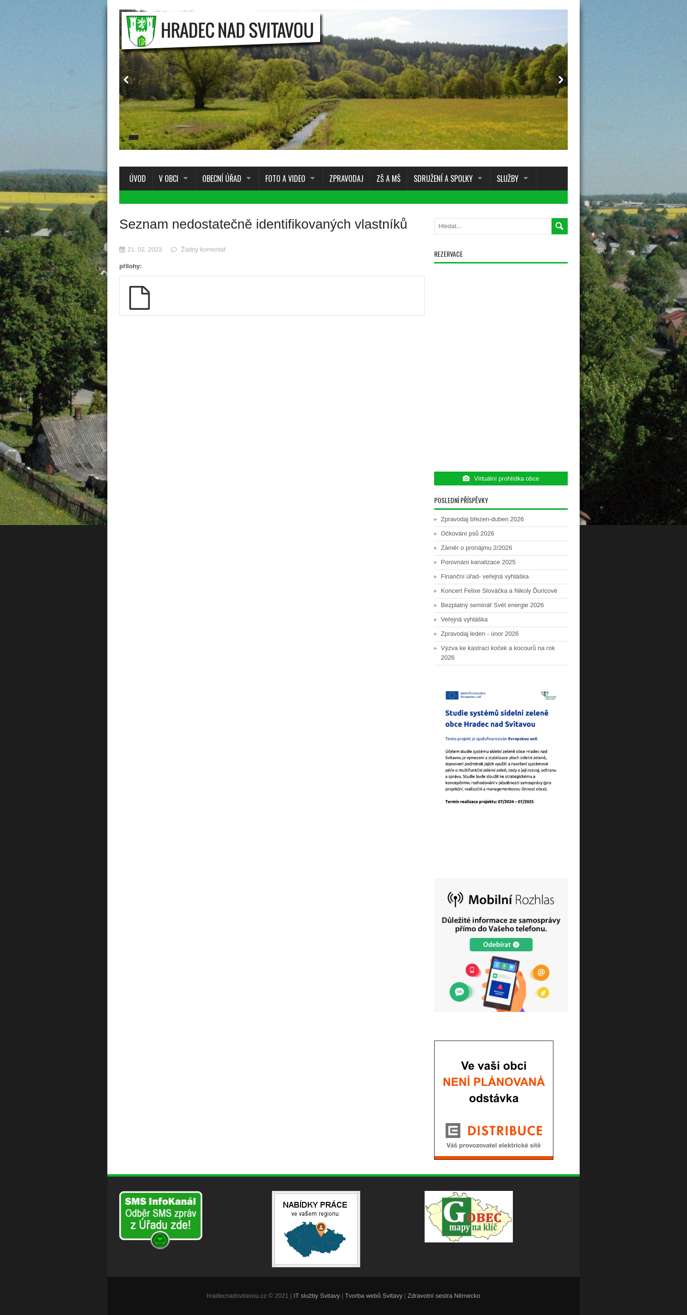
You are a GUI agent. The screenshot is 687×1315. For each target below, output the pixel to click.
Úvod (135, 178)
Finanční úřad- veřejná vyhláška (485, 576)
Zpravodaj (346, 178)
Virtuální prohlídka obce (501, 478)
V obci (168, 178)
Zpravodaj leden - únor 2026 (480, 633)
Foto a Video (285, 178)
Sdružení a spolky (443, 178)
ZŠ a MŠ (388, 178)
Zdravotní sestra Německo (443, 1295)
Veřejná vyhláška (464, 619)
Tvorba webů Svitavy (374, 1295)
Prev (126, 80)
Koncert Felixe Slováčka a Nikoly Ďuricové (499, 590)
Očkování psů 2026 (467, 533)
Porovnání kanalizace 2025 (478, 562)
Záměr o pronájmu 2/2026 (476, 547)
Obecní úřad (221, 178)
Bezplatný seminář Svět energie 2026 (492, 605)
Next (560, 80)
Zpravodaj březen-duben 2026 (482, 519)
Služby (508, 178)
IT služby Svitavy (316, 1295)
